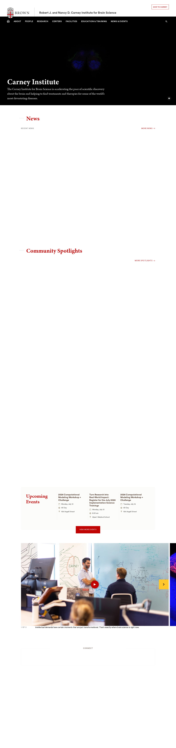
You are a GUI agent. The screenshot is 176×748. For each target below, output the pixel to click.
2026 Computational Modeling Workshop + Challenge (69, 497)
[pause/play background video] (169, 98)
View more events (88, 529)
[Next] (164, 584)
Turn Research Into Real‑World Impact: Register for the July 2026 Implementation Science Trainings (102, 500)
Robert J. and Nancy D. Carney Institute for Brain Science (77, 8)
